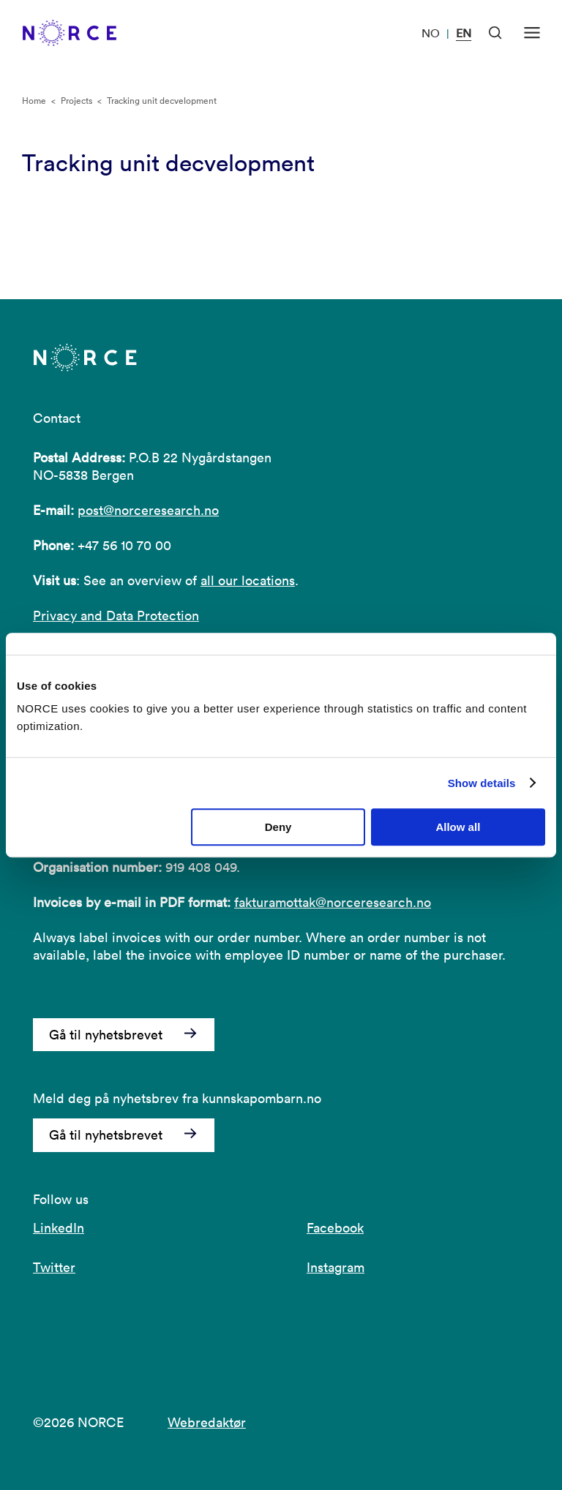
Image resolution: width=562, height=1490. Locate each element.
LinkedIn (58, 1227)
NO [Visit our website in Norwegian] (431, 33)
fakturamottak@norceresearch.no (332, 902)
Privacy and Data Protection (116, 615)
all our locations (248, 580)
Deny (278, 827)
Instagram (335, 1267)
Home (34, 100)
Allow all (457, 827)
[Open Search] (495, 32)
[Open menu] (532, 33)
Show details (482, 783)
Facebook (335, 1227)
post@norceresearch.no (148, 510)
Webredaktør (207, 1422)
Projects (76, 100)
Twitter (54, 1267)
